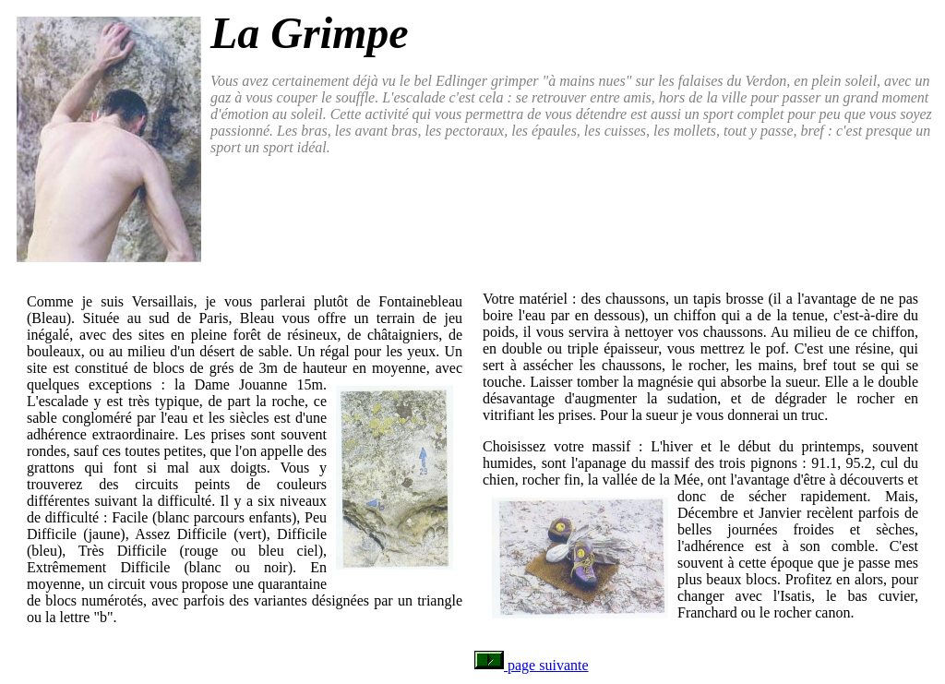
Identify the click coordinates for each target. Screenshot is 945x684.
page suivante (531, 665)
